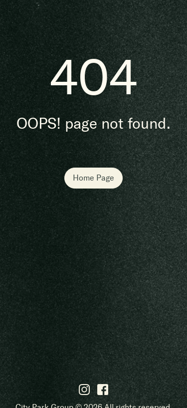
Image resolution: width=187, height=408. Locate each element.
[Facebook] (102, 389)
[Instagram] (84, 389)
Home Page (93, 178)
